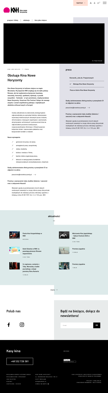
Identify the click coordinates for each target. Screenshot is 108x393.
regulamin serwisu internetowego (18, 374)
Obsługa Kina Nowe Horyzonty (83, 84)
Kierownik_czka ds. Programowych (82, 78)
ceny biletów (11, 379)
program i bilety (12, 20)
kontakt (9, 381)
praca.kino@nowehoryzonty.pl (76, 108)
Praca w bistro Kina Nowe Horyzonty (82, 90)
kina (15, 376)
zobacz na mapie (41, 384)
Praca (68, 69)
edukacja (26, 20)
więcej (52, 290)
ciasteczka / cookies (13, 384)
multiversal (97, 382)
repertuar (79, 3)
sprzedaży (22, 376)
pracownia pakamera (84, 382)
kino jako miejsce (41, 20)
